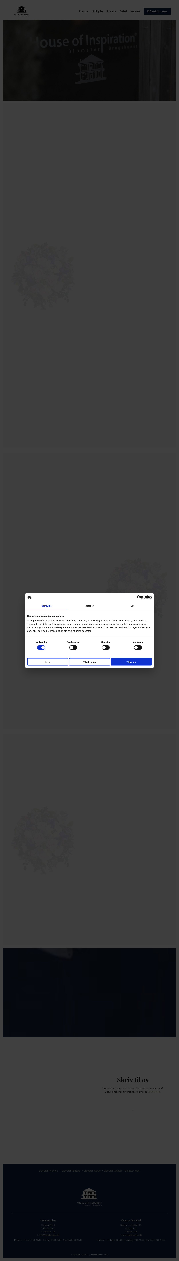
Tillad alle (131, 662)
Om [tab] (132, 606)
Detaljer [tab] (89, 606)
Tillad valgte (89, 662)
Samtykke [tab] (47, 606)
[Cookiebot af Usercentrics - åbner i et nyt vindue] (139, 597)
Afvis (47, 662)
